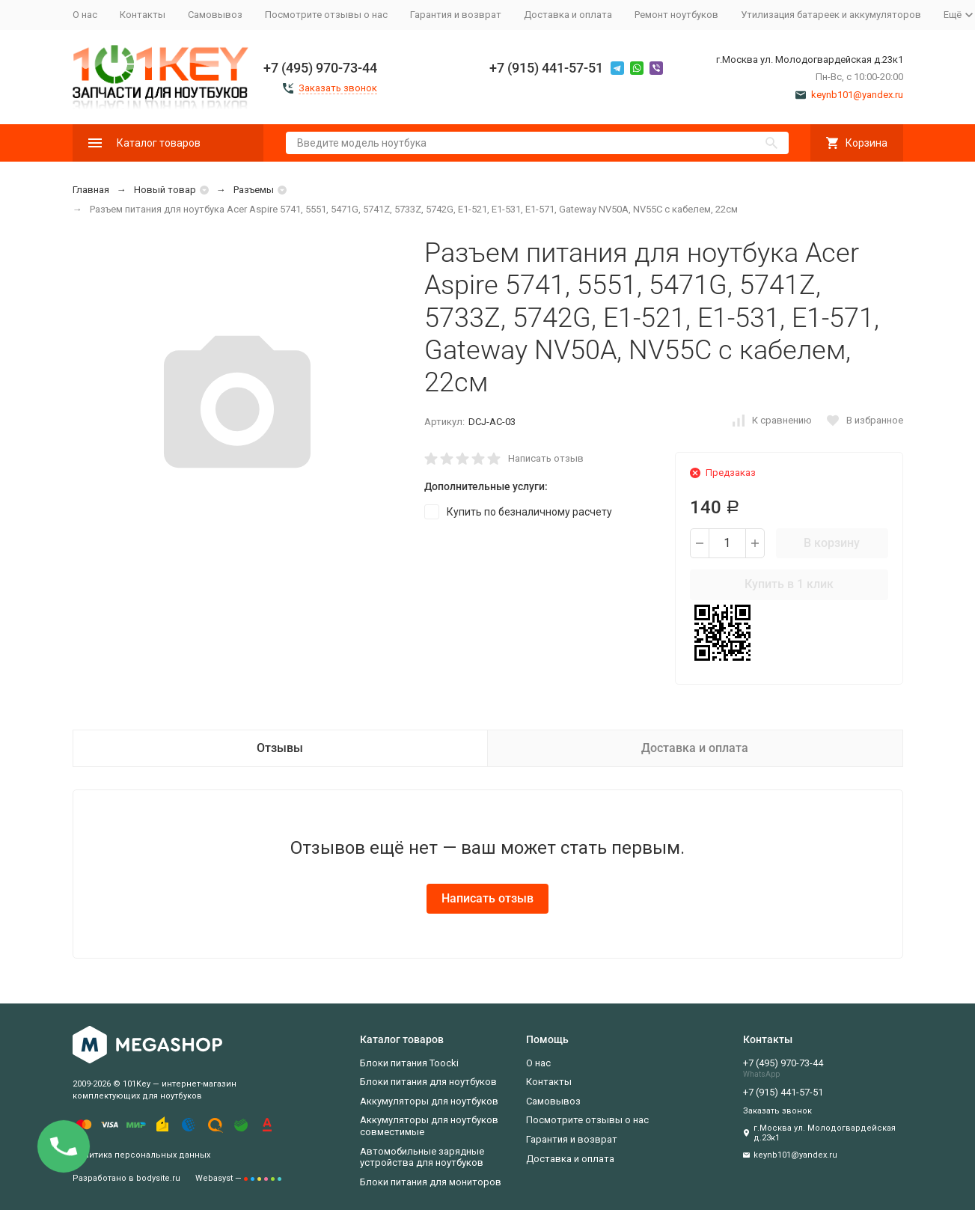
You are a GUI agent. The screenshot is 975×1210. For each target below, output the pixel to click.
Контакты (142, 14)
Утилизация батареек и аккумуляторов (831, 14)
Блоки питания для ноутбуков (428, 1081)
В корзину (832, 543)
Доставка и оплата (568, 14)
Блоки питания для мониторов (430, 1182)
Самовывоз (215, 14)
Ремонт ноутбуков (676, 14)
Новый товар (165, 189)
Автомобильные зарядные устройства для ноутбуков (422, 1157)
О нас (85, 14)
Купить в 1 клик (789, 584)
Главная (91, 189)
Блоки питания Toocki (409, 1063)
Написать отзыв (546, 458)
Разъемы (253, 189)
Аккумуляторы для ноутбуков (429, 1101)
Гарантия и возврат (455, 14)
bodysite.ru (158, 1178)
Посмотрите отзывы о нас (326, 14)
